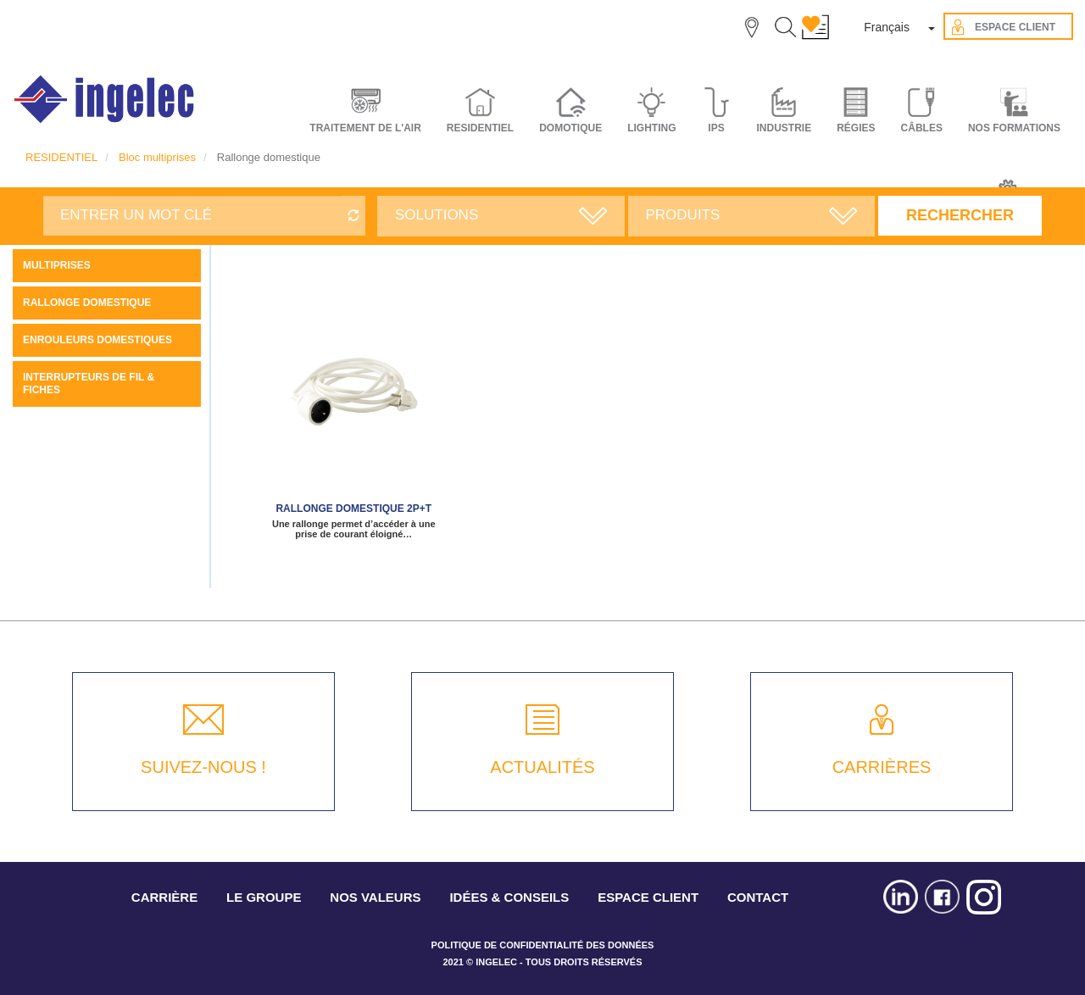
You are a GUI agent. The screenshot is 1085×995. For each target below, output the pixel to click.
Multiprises (57, 265)
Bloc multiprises (157, 157)
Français (887, 27)
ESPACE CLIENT (648, 897)
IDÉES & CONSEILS (509, 897)
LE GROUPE (263, 897)
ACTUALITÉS (542, 767)
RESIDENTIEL (61, 157)
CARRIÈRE (164, 897)
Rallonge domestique (87, 303)
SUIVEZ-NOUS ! (203, 767)
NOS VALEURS (375, 897)
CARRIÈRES (882, 767)
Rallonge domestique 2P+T (353, 508)
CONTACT (757, 897)
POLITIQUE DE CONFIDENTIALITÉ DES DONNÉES (542, 945)
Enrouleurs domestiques (97, 340)
